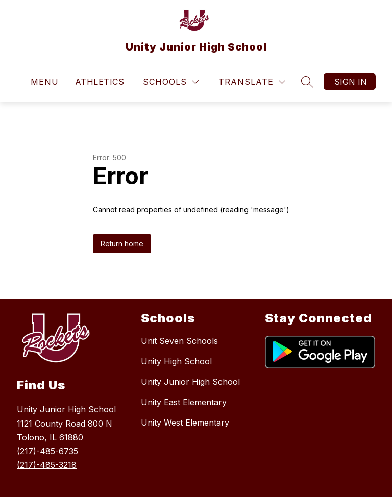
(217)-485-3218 (47, 465)
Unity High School (176, 361)
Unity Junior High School (190, 382)
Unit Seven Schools (179, 341)
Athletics (99, 82)
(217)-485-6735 (47, 451)
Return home (122, 243)
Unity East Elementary (184, 402)
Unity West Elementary (185, 422)
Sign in (350, 82)
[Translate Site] (252, 82)
